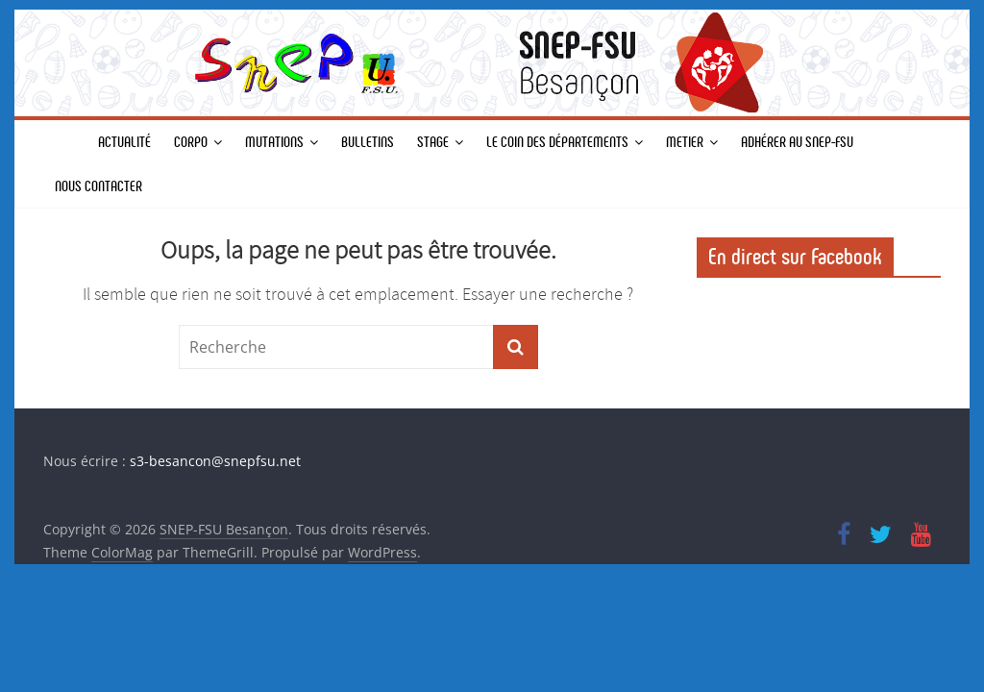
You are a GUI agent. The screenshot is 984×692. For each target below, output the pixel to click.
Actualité (124, 142)
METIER (684, 142)
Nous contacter (98, 186)
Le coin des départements (557, 142)
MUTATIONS (274, 142)
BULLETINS (367, 142)
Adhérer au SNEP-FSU (797, 142)
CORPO (191, 142)
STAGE (433, 142)
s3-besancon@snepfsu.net (215, 461)
